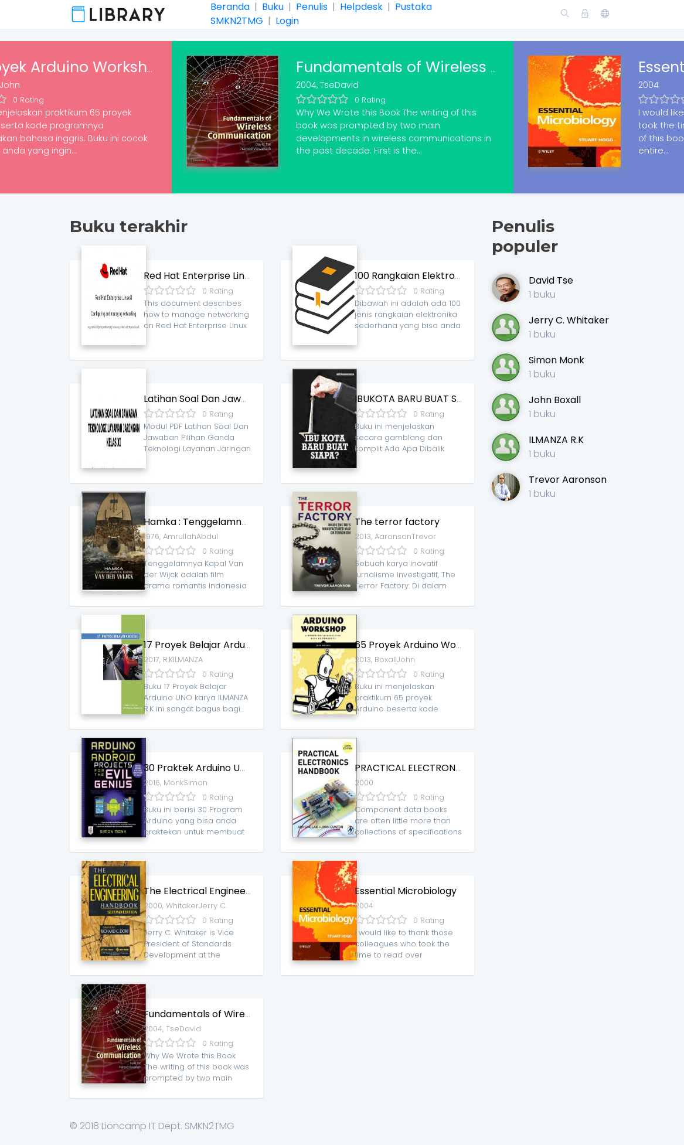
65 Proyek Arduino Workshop (421, 645)
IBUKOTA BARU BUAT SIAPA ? (420, 398)
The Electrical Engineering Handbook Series (243, 891)
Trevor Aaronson (568, 479)
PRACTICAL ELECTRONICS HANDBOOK (440, 768)
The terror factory (397, 522)
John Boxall (555, 400)
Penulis (312, 6)
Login (286, 21)
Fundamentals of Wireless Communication (454, 66)
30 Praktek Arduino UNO (199, 768)
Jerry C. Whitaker (569, 320)
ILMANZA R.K (556, 440)
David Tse (551, 280)
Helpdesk (361, 6)
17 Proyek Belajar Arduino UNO (212, 645)
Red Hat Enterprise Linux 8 (203, 275)
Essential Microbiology (406, 891)
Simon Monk (556, 360)
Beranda (231, 6)
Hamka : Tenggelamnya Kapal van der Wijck (244, 522)
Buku (273, 6)
